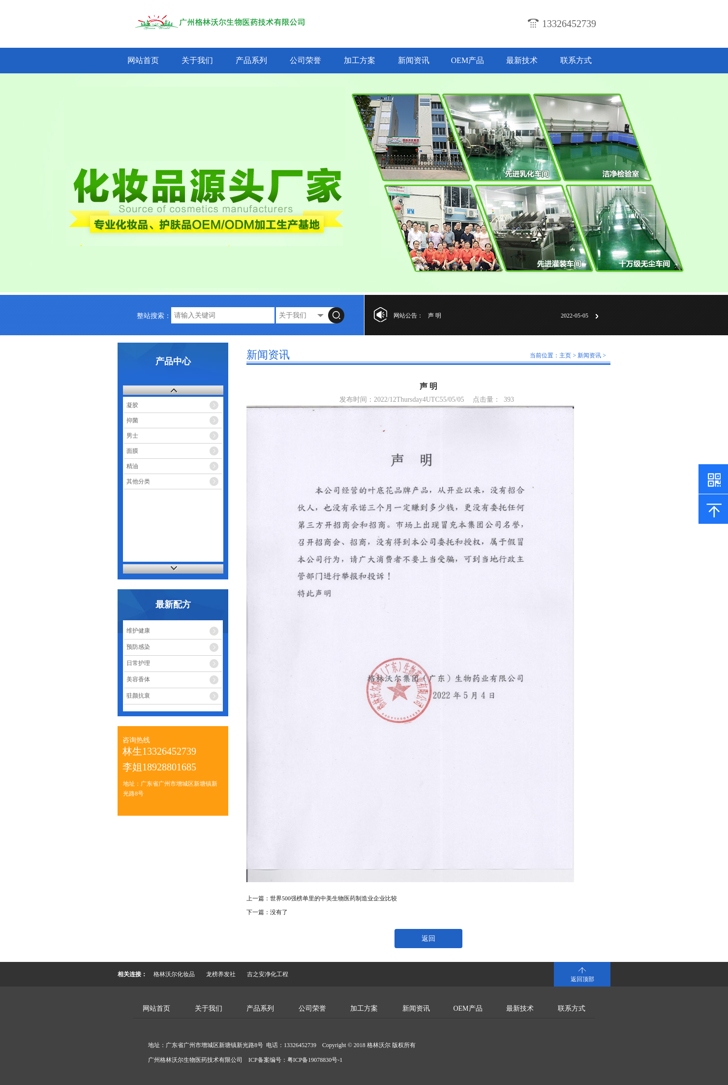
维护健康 (138, 630)
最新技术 (522, 60)
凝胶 (132, 405)
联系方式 (576, 60)
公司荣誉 (305, 60)
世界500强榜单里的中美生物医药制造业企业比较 (333, 898)
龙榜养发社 (221, 974)
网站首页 (143, 60)
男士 (132, 435)
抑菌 (132, 420)
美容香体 (138, 679)
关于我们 (197, 60)
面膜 (132, 450)
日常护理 (138, 663)
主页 (565, 355)
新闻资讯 (413, 60)
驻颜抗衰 (138, 695)
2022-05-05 (574, 315)
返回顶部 (582, 979)
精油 (132, 466)
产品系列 (251, 60)
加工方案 (359, 60)
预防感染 (138, 646)
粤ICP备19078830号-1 (315, 1059)
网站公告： (408, 315)
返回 (428, 938)
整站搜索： (154, 315)
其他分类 (138, 481)
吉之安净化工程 (267, 974)
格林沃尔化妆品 (174, 974)
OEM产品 (468, 60)
